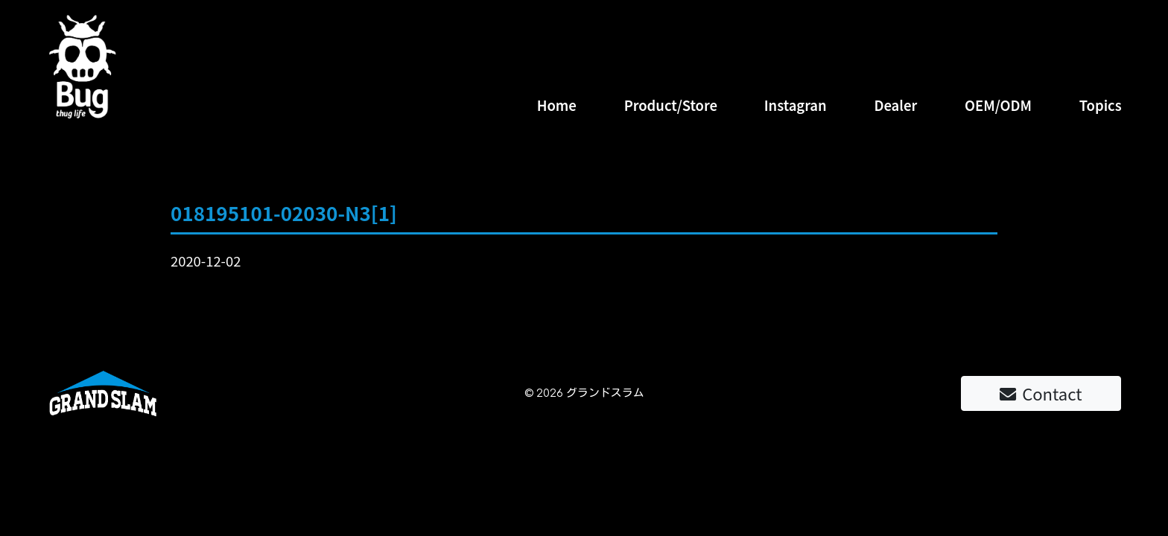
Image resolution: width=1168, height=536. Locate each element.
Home (557, 105)
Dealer (895, 105)
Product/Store (670, 105)
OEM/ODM (998, 105)
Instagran (795, 105)
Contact (1041, 393)
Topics (1100, 105)
